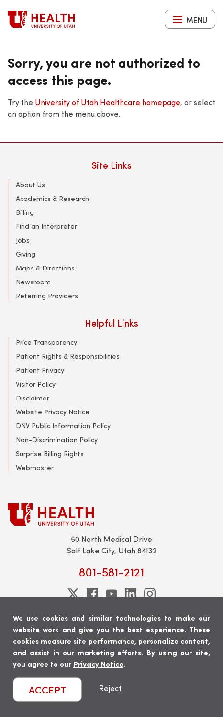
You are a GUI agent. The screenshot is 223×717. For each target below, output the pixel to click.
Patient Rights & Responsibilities (68, 356)
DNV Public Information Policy (63, 425)
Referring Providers (47, 295)
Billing (25, 212)
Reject (110, 688)
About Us (30, 184)
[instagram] (150, 593)
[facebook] (92, 593)
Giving (25, 254)
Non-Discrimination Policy (57, 439)
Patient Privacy (40, 370)
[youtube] (111, 593)
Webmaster (35, 467)
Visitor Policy (36, 383)
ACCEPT (47, 689)
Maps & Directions (45, 267)
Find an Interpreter (46, 226)
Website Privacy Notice (52, 411)
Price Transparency (46, 342)
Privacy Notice (98, 663)
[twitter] (73, 593)
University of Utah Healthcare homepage (107, 102)
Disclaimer (32, 397)
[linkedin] (130, 593)
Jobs (23, 240)
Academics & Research (52, 198)
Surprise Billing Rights (50, 453)
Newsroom (33, 281)
